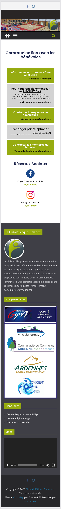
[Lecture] (7, 465)
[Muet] (48, 465)
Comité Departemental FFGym (23, 414)
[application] (31, 453)
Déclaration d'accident (19, 422)
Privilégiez (40, 78)
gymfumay (31, 205)
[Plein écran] (53, 465)
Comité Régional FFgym (19, 418)
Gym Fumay (30, 184)
